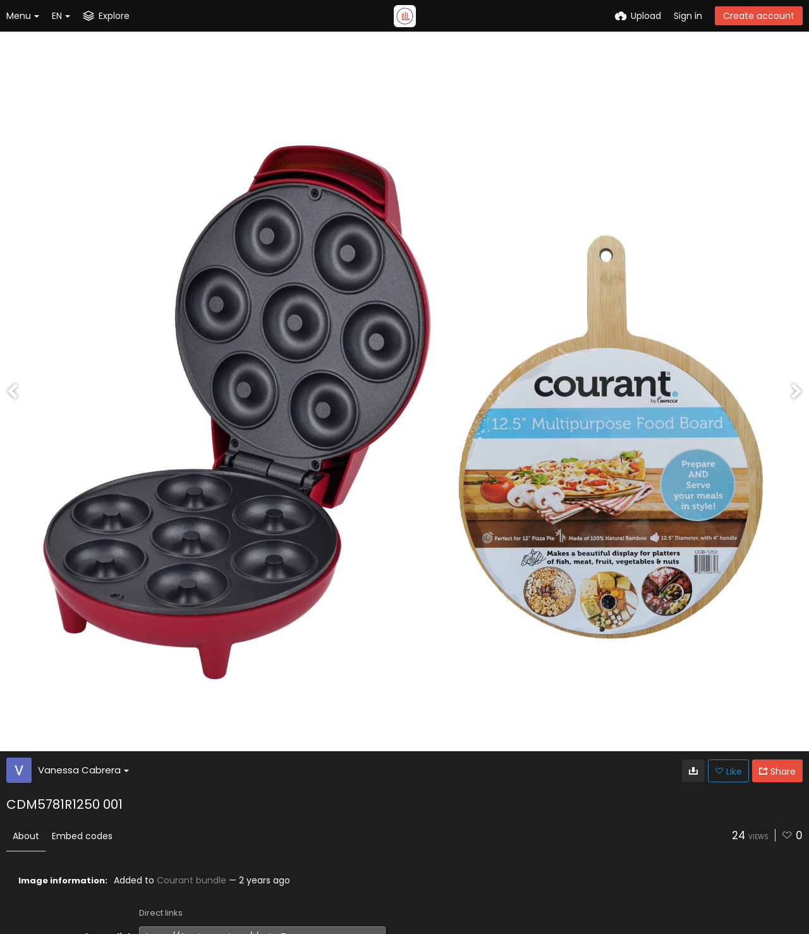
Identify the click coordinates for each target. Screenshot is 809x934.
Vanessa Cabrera (83, 770)
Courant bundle (191, 880)
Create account (758, 15)
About (26, 836)
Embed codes (82, 836)
